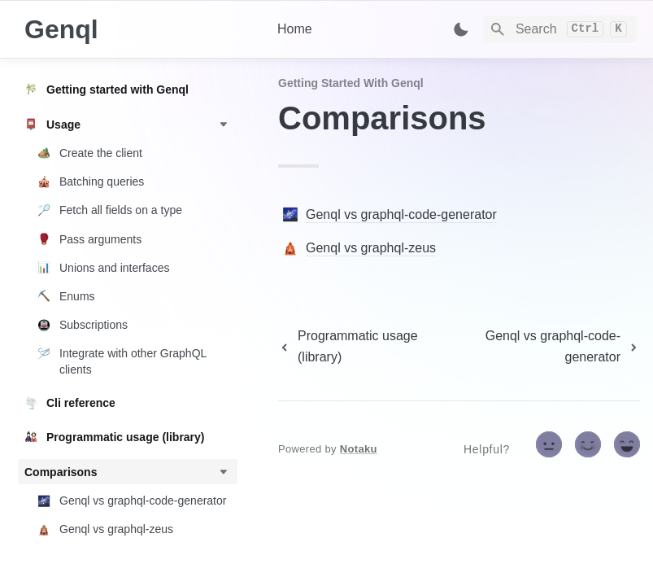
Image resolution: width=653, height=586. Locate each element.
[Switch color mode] (461, 29)
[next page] (546, 347)
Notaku (358, 449)
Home (294, 29)
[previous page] (361, 347)
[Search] (560, 29)
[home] (137, 29)
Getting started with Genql (351, 83)
